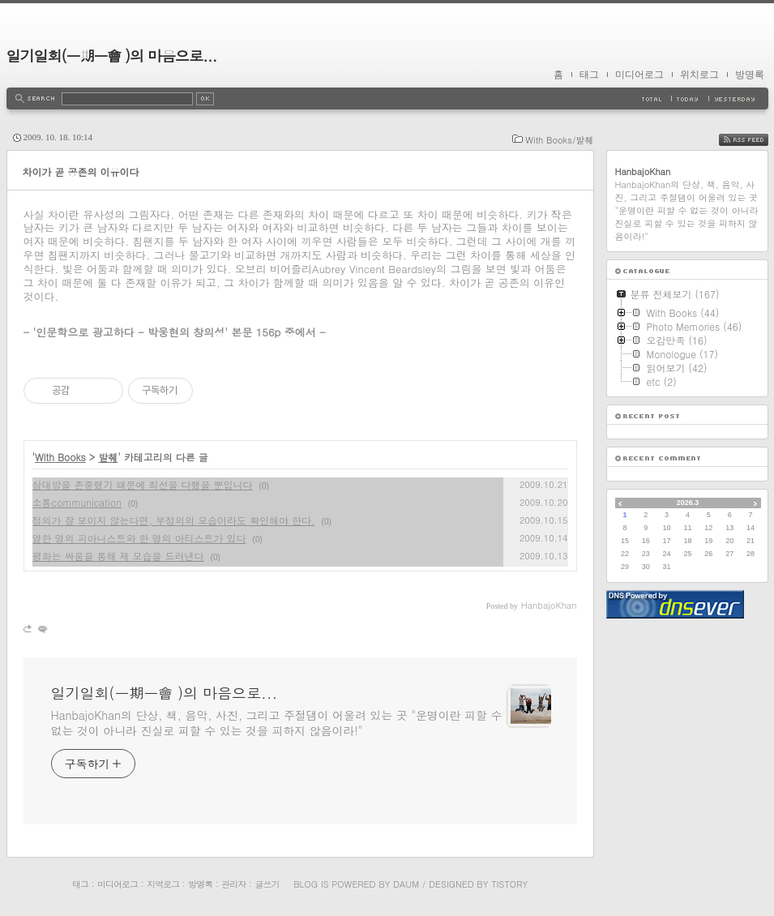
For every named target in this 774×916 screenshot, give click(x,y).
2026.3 (688, 503)
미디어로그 (639, 74)
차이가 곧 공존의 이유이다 (81, 171)
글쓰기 (266, 884)
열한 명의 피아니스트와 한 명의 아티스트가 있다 (139, 538)
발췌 (108, 457)
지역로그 (163, 884)
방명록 (749, 74)
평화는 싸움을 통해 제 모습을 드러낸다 (118, 556)
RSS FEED (755, 140)
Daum (406, 884)
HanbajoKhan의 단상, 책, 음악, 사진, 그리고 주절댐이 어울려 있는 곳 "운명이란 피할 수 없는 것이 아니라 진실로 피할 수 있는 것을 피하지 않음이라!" (276, 722)
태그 (589, 74)
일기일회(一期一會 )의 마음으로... (111, 55)
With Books (60, 457)
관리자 (233, 884)
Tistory (509, 884)
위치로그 (699, 74)
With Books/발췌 (559, 140)
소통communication (77, 502)
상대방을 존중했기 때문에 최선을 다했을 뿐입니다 (142, 484)
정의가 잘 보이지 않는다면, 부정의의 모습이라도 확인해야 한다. (173, 520)
